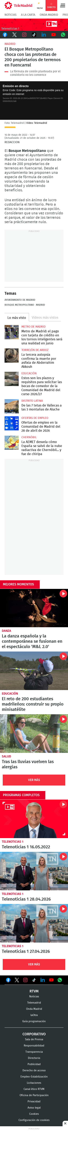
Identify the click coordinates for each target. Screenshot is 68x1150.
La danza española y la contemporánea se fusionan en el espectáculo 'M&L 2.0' (34, 608)
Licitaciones (34, 1083)
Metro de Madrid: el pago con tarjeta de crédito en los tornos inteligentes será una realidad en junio (12, 332)
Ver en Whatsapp (59, 980)
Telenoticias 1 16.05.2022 (34, 819)
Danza (6, 630)
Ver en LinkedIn (42, 980)
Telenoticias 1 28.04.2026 (34, 871)
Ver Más (34, 780)
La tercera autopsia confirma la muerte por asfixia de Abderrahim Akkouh (12, 355)
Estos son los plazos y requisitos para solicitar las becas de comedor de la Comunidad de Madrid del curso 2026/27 (12, 379)
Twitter (15, 35)
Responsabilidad (34, 1045)
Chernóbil (29, 437)
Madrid (10, 43)
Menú (62, 5)
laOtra (34, 1015)
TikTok (34, 35)
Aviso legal (34, 1107)
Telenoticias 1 (12, 841)
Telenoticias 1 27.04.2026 (34, 923)
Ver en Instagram (25, 980)
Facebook (5, 35)
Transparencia (34, 1051)
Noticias (11, 14)
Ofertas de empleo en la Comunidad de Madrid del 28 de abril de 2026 (12, 423)
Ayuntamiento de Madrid (20, 300)
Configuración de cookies (34, 1120)
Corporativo (34, 1034)
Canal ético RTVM (34, 1089)
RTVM (34, 991)
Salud (6, 756)
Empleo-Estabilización (34, 1076)
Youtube (53, 35)
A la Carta (28, 14)
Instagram (24, 35)
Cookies (34, 1114)
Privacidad (34, 1101)
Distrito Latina (32, 400)
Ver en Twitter (16, 981)
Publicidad (34, 1064)
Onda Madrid (49, 14)
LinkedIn (44, 35)
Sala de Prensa (34, 1039)
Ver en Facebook (8, 981)
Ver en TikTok (34, 981)
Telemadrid (34, 1002)
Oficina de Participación (34, 1095)
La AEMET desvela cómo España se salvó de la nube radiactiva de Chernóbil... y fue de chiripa (12, 443)
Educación (29, 373)
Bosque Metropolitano (19, 305)
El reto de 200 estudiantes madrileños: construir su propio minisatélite (34, 671)
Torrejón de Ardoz (34, 350)
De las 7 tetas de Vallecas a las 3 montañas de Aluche (12, 406)
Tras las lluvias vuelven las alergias (34, 733)
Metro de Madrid (33, 326)
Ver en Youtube (51, 980)
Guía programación (34, 1021)
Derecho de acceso (34, 1070)
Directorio (34, 1058)
